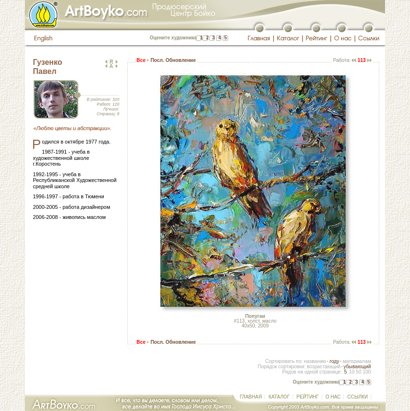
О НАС (333, 396)
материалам (357, 361)
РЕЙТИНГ (308, 396)
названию (315, 361)
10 (351, 372)
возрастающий (323, 366)
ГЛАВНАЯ (251, 396)
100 (366, 372)
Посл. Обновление (172, 60)
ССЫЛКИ (357, 396)
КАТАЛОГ (278, 396)
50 (358, 372)
